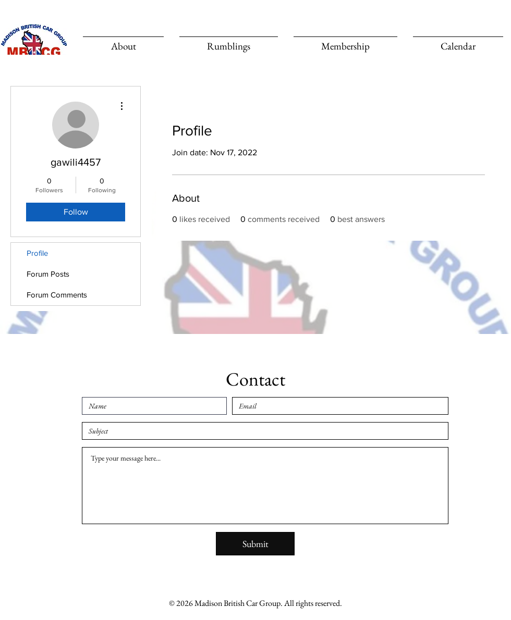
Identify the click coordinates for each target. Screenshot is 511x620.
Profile (37, 253)
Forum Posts (48, 273)
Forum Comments (57, 294)
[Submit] (255, 543)
